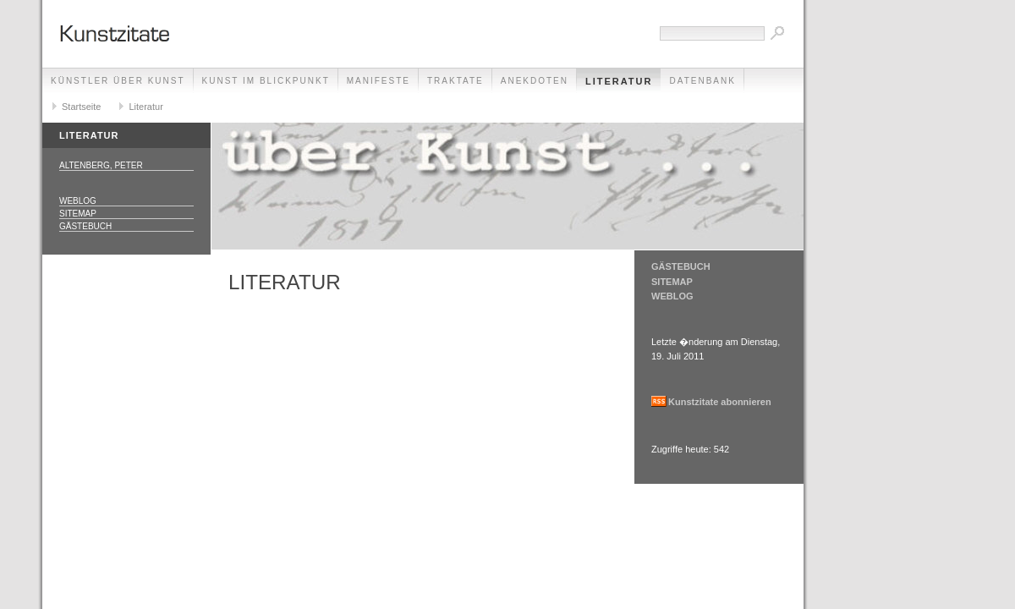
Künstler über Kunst (118, 80)
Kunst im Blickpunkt (266, 80)
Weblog (77, 201)
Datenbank (702, 80)
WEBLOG (672, 296)
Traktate (455, 80)
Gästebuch (85, 226)
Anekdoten (534, 80)
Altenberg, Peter (101, 165)
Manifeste (378, 80)
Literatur (619, 81)
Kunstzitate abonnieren (719, 402)
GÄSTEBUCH (680, 266)
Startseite (81, 107)
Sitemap (77, 213)
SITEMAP (672, 282)
